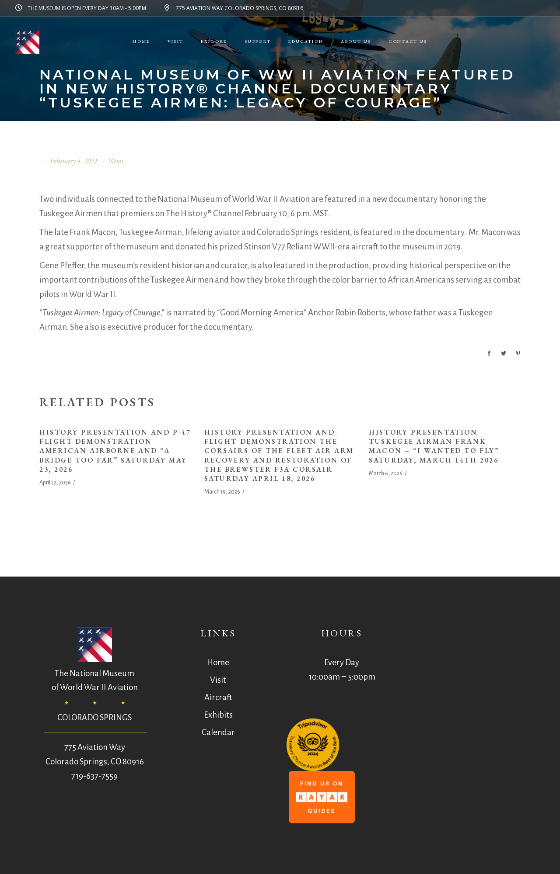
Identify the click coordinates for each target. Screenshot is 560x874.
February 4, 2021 (74, 161)
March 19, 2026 (222, 492)
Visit (218, 679)
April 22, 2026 (55, 483)
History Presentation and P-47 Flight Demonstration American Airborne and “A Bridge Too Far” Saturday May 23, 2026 (115, 451)
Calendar (218, 732)
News (115, 161)
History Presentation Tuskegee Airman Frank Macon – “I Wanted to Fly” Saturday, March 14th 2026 (434, 446)
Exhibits (218, 714)
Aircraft (218, 697)
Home (218, 662)
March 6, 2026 (385, 473)
